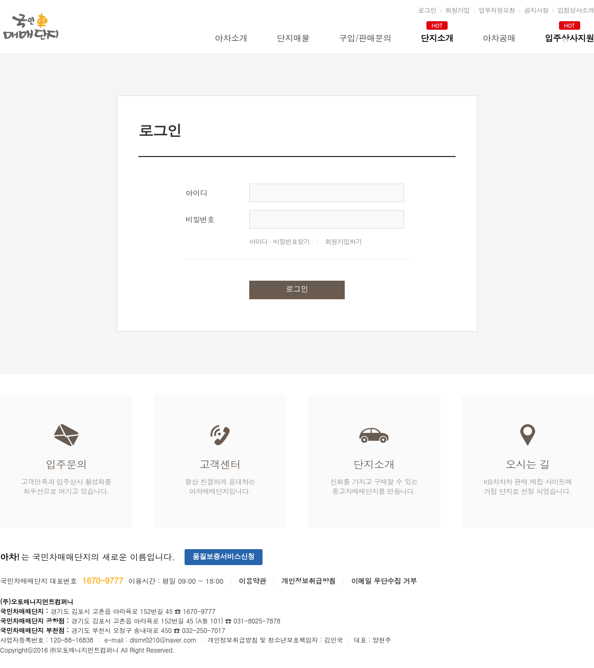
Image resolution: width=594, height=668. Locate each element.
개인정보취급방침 (309, 581)
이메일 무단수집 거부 (383, 581)
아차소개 (231, 38)
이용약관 (252, 581)
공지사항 (536, 9)
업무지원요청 (496, 9)
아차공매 (499, 38)
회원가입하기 (343, 241)
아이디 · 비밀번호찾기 (279, 241)
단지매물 (293, 38)
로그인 (427, 9)
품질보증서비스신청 (224, 556)
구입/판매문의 (365, 38)
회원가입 (457, 9)
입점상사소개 (575, 9)
